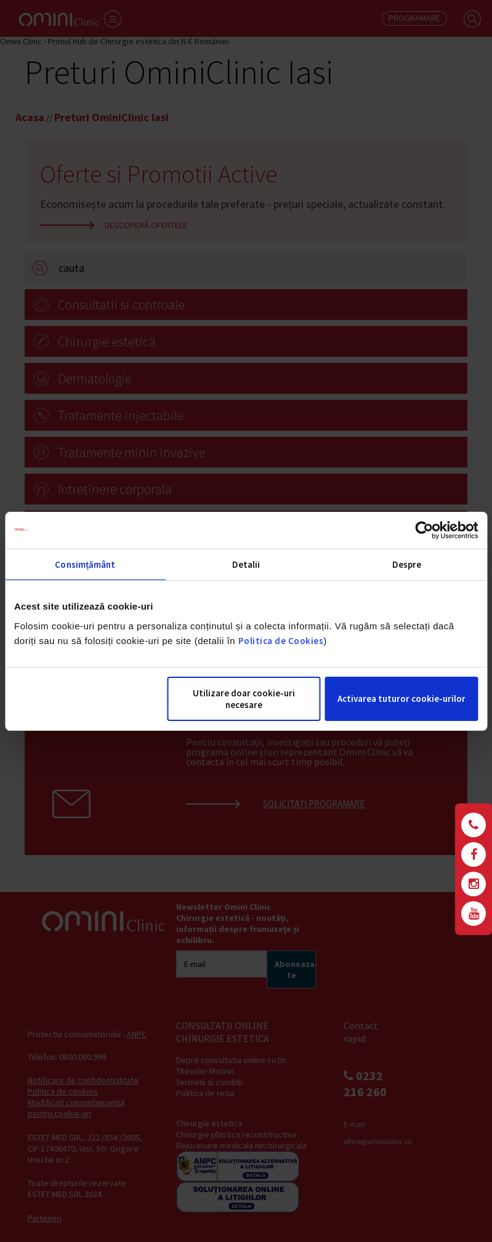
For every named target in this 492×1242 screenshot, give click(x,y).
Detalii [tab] (246, 564)
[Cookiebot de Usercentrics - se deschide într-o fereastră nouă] (424, 530)
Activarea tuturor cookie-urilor (401, 698)
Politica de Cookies (281, 641)
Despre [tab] (407, 564)
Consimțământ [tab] (85, 564)
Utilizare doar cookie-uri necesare (244, 699)
